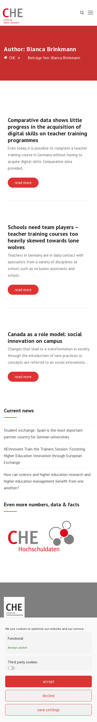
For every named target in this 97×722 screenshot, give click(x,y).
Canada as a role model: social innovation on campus (45, 337)
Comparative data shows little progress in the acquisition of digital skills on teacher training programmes (47, 130)
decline (48, 695)
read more (23, 182)
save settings (48, 709)
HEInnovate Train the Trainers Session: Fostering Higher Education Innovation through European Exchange (44, 456)
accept (48, 681)
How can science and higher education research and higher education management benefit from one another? (47, 481)
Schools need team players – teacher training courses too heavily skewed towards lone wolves (43, 237)
